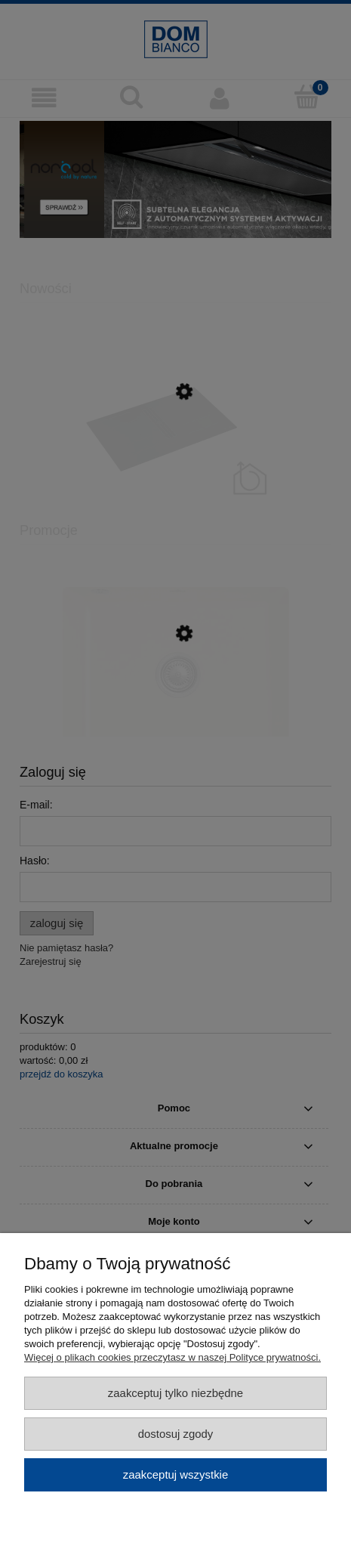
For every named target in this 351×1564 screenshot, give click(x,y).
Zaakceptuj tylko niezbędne (175, 1392)
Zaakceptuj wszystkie (175, 1474)
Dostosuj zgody (176, 1433)
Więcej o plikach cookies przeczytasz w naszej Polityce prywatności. (172, 1357)
